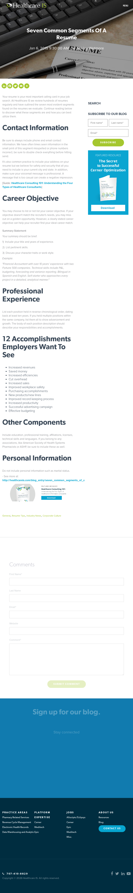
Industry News (34, 515)
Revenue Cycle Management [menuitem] (16, 822)
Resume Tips (18, 515)
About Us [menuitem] (106, 812)
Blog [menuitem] (101, 822)
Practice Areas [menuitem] (15, 812)
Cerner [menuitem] (37, 822)
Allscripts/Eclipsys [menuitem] (76, 817)
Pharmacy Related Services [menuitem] (15, 817)
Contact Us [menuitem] (112, 828)
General (6, 515)
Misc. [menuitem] (69, 837)
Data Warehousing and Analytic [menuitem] (18, 832)
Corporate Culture (52, 515)
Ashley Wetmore (90, 48)
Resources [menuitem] (104, 817)
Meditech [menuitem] (39, 827)
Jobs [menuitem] (70, 812)
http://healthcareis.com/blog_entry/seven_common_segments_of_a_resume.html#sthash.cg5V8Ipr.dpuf (65, 480)
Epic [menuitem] (36, 832)
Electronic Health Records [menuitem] (15, 827)
